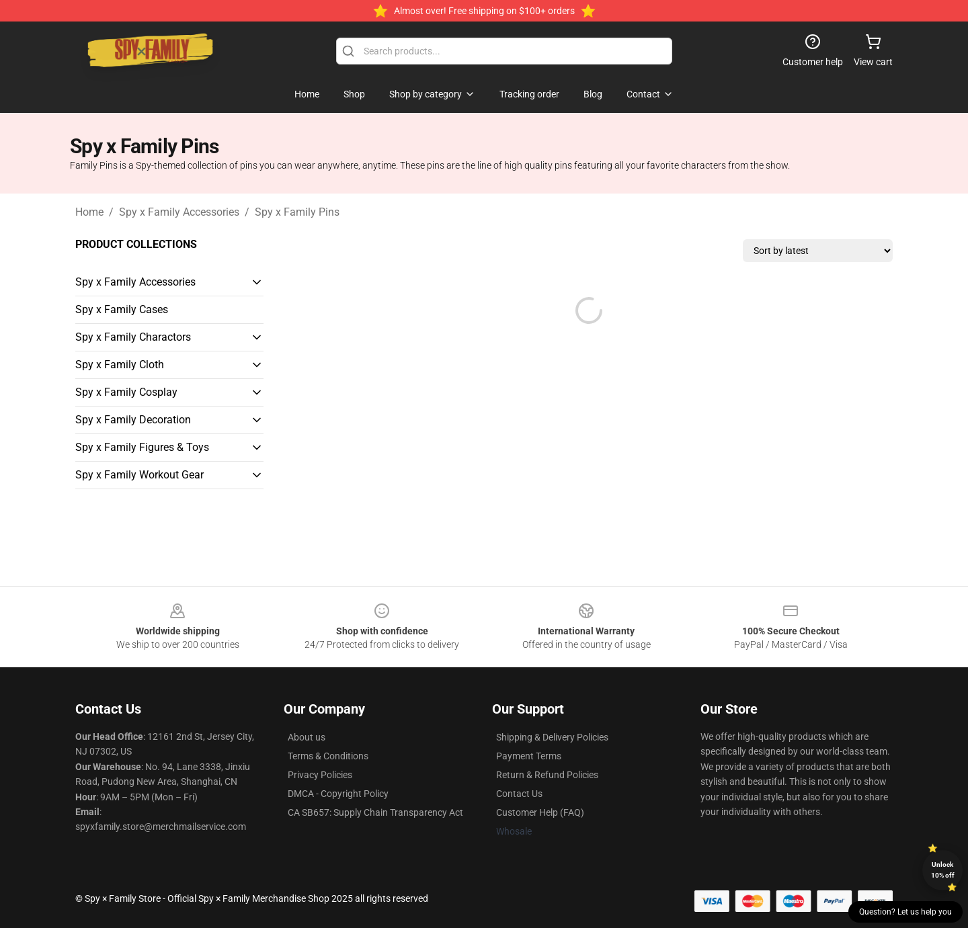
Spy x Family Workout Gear (139, 474)
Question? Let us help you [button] (905, 912)
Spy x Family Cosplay (126, 392)
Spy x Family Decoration (133, 419)
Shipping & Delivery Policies (552, 737)
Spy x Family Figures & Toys (142, 447)
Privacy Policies (320, 774)
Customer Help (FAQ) (540, 812)
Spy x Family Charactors (133, 337)
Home (89, 212)
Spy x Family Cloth (119, 364)
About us (306, 737)
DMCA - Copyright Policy (338, 793)
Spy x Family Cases (121, 309)
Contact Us (519, 793)
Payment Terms (528, 756)
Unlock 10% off (943, 870)
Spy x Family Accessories (179, 212)
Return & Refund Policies (547, 774)
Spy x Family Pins (297, 212)
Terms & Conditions (328, 756)
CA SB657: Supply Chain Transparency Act (375, 812)
